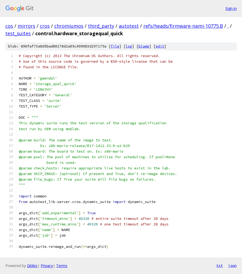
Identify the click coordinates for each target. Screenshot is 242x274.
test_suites (18, 33)
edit (160, 46)
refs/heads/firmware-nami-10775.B (183, 26)
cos (9, 26)
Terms (61, 265)
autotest (129, 26)
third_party (101, 26)
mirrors (26, 26)
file (115, 46)
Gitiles (32, 265)
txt (219, 265)
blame (144, 46)
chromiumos (68, 26)
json (232, 265)
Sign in (231, 8)
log (129, 46)
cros (45, 26)
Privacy (47, 265)
